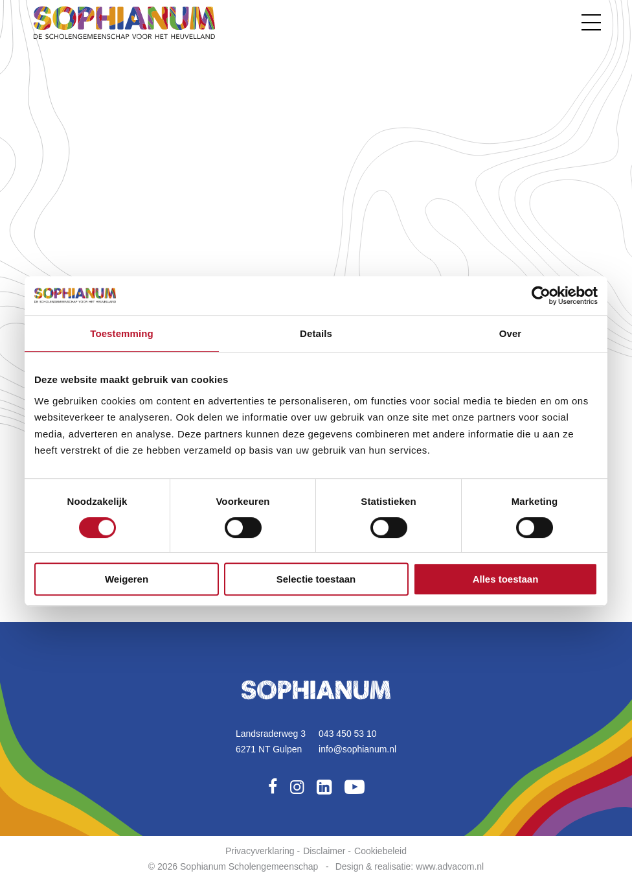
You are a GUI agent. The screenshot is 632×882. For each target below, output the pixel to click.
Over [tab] (510, 333)
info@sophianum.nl (357, 749)
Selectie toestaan (316, 579)
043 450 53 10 (348, 733)
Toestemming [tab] (121, 333)
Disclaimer (324, 851)
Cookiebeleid (380, 851)
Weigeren (126, 579)
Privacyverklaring (260, 851)
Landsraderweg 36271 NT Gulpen (271, 741)
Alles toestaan (506, 579)
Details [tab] (316, 333)
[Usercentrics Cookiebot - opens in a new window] (541, 295)
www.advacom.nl (450, 866)
